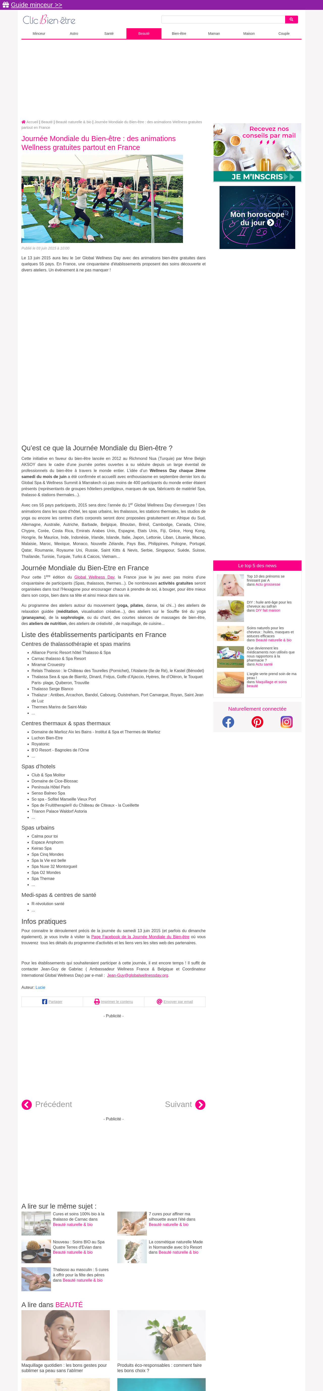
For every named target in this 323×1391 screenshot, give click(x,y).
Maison (249, 33)
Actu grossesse (268, 584)
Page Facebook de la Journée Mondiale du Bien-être (140, 937)
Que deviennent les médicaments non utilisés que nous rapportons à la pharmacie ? (271, 654)
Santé (109, 33)
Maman (214, 33)
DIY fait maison (268, 610)
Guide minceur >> (36, 4)
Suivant (185, 1105)
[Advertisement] (161, 80)
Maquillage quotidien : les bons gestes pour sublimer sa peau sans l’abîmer (65, 1341)
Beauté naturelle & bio (73, 1224)
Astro (74, 33)
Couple (283, 33)
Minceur (39, 33)
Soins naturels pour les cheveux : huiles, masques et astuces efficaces (270, 632)
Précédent (46, 1105)
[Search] (291, 19)
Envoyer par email (178, 1002)
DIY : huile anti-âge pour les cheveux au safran (269, 604)
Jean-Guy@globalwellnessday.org (137, 975)
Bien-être (179, 33)
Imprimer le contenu (117, 1002)
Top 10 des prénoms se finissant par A (266, 578)
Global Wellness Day (94, 577)
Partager (55, 1002)
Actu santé (264, 664)
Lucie (40, 987)
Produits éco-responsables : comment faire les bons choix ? (161, 1341)
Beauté (143, 33)
